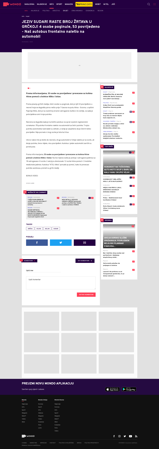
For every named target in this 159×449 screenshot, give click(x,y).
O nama (24, 443)
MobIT (24, 416)
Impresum (43, 443)
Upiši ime (29, 271)
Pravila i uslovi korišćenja (31, 445)
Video (24, 419)
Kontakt (53, 443)
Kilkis (39, 229)
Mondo (24, 400)
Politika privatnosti (92, 443)
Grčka (30, 229)
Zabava (40, 413)
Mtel (23, 422)
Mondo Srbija (42, 400)
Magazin (24, 413)
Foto (39, 425)
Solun (47, 229)
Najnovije (25, 404)
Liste (40, 428)
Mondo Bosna (59, 400)
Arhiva (79, 443)
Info (23, 16)
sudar (56, 229)
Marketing (33, 443)
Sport (24, 410)
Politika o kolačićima (66, 443)
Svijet (27, 16)
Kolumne (41, 422)
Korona (40, 404)
